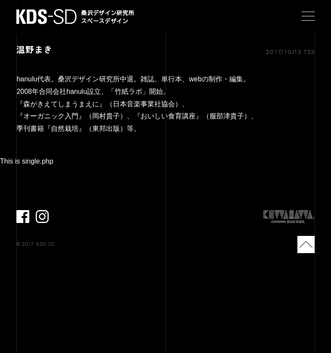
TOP (306, 244)
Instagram (42, 216)
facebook (22, 216)
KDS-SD (46, 16)
